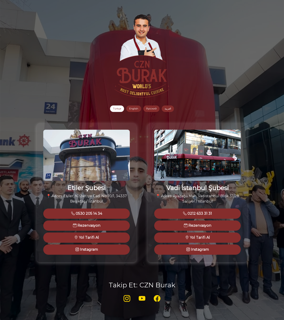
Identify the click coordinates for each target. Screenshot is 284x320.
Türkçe (117, 108)
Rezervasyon (86, 225)
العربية (168, 108)
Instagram (86, 249)
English (133, 108)
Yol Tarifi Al (86, 237)
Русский (151, 108)
